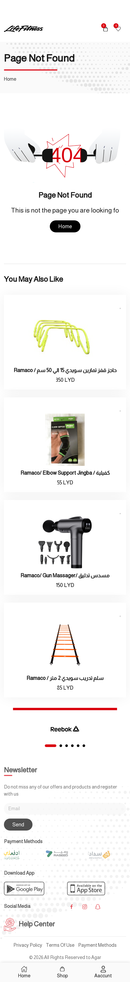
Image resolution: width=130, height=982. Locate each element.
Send (18, 824)
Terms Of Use (60, 945)
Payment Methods (97, 945)
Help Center (29, 924)
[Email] (65, 809)
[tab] (50, 745)
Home (65, 226)
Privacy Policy (27, 945)
